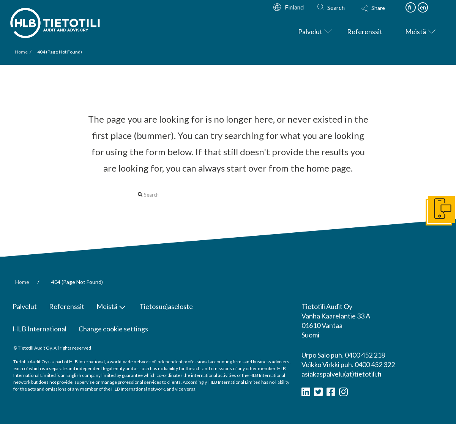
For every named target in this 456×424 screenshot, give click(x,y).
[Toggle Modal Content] (380, 13)
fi (409, 7)
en (423, 7)
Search (336, 7)
